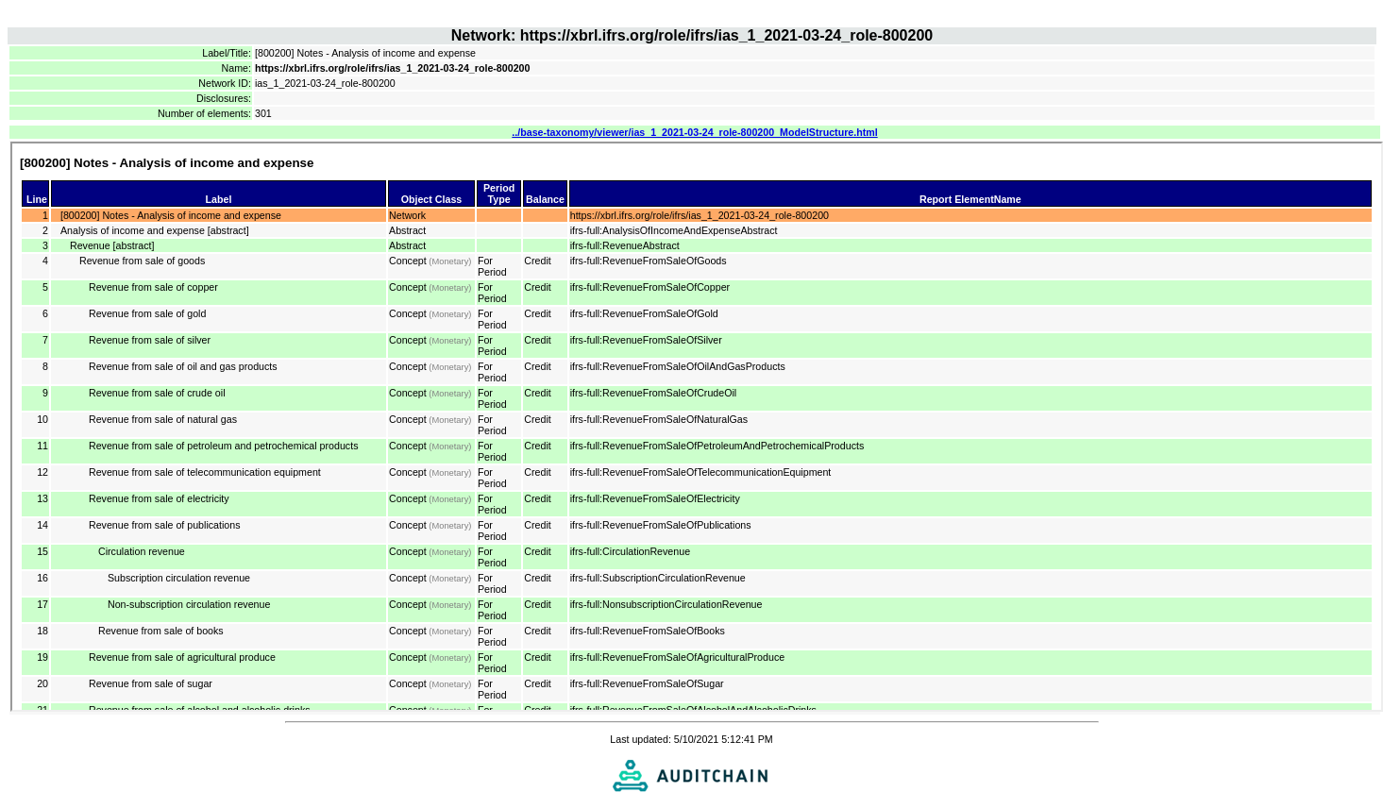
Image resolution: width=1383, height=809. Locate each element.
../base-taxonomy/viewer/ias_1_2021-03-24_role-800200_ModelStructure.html (694, 132)
